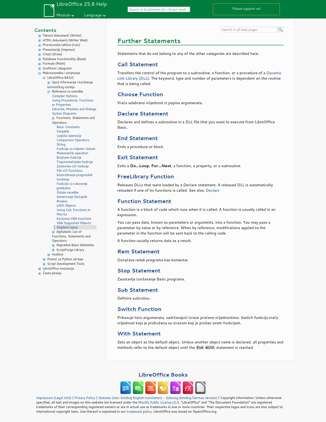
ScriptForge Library (70, 250)
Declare (212, 190)
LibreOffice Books (163, 374)
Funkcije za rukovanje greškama (72, 185)
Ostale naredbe (67, 192)
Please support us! (246, 8)
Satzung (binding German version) (191, 397)
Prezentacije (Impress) (59, 49)
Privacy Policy (84, 397)
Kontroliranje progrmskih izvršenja (75, 177)
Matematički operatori (72, 153)
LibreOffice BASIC (60, 77)
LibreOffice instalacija (58, 268)
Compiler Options (64, 96)
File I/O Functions (70, 170)
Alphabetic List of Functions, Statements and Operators (71, 236)
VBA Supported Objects (74, 223)
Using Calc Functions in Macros (73, 212)
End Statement (137, 138)
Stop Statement (139, 270)
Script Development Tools (66, 264)
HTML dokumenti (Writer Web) (65, 40)
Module (63, 15)
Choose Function (140, 94)
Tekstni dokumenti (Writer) (62, 35)
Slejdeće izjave (67, 227)
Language (93, 15)
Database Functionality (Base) (64, 59)
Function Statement (144, 201)
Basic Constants (68, 127)
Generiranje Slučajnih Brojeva (72, 199)
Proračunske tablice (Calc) (61, 45)
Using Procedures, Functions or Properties (72, 102)
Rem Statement (138, 251)
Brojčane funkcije (69, 157)
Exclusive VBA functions (74, 218)
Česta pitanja (52, 273)
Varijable (63, 131)
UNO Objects (66, 205)
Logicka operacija (69, 135)
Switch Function (139, 308)
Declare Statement (142, 113)
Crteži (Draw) (52, 54)
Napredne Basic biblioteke (75, 245)
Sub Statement (137, 289)
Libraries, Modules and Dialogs (74, 109)
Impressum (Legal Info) (53, 397)
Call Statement (137, 64)
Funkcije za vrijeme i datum (76, 149)
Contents (45, 30)
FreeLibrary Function (145, 176)
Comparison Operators (73, 140)
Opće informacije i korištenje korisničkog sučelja (70, 84)
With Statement (139, 333)
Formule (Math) (54, 63)
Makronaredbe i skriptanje (61, 73)
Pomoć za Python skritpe (65, 259)
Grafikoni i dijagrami (57, 68)
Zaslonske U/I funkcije (73, 166)
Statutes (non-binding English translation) (130, 397)
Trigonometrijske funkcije (75, 162)
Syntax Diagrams (64, 113)
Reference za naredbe (67, 91)
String (61, 144)
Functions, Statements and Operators (73, 120)
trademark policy (139, 411)
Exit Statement (137, 157)
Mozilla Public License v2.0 (158, 402)
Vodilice (57, 254)
